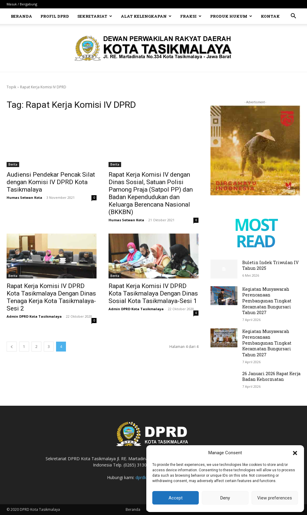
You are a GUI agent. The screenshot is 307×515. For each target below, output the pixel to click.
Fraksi (190, 16)
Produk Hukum (231, 16)
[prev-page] (12, 347)
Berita (12, 164)
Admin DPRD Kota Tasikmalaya (34, 316)
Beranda (21, 16)
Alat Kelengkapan (146, 16)
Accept (175, 498)
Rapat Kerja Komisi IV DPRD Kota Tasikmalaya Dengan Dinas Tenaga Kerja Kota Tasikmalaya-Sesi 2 (51, 297)
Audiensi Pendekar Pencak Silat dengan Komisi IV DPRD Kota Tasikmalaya (51, 182)
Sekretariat (94, 16)
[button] (295, 453)
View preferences (274, 498)
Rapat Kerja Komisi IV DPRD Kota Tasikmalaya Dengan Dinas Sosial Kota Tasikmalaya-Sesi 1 (153, 293)
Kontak (270, 16)
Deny (225, 498)
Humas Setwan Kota (24, 197)
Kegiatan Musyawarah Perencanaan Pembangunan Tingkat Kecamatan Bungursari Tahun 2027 (266, 300)
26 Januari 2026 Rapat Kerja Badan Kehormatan (271, 376)
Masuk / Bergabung (22, 4)
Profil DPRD (54, 16)
